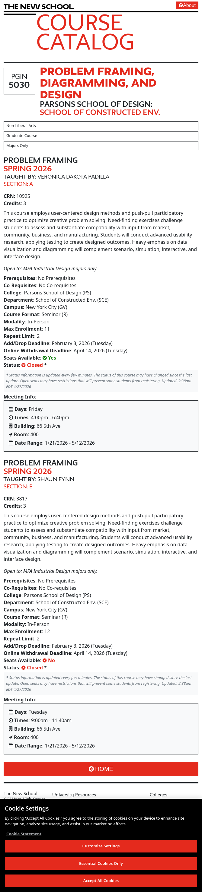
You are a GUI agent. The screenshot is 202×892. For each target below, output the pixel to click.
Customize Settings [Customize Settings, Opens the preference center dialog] (101, 849)
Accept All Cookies (101, 884)
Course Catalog (85, 32)
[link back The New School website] (39, 6)
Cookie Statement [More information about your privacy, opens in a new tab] (23, 837)
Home (101, 769)
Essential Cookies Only (101, 866)
